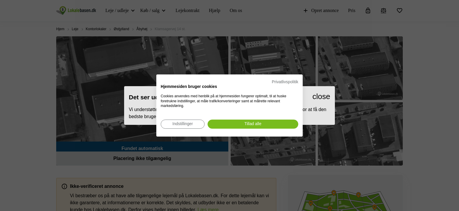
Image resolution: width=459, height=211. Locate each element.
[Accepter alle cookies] (253, 124)
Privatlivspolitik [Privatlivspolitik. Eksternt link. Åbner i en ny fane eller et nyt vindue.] (285, 82)
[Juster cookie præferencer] (183, 124)
